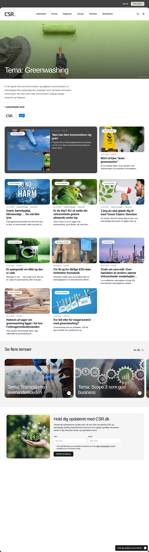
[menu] (143, 14)
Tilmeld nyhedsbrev (63, 454)
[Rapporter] (67, 14)
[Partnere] (93, 14)
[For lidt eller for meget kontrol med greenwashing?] (74, 310)
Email (90, 436)
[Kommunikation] (17, 133)
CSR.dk (53, 94)
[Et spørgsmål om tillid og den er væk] (27, 259)
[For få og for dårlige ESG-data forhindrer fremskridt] (74, 259)
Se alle (139, 350)
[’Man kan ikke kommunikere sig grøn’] (51, 150)
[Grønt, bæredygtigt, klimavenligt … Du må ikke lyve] (27, 202)
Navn (55, 436)
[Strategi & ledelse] (63, 242)
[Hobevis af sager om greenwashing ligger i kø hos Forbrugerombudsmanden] (27, 311)
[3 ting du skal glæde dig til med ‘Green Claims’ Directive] (121, 201)
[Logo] (10, 14)
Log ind (125, 4)
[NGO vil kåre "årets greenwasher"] (121, 148)
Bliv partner (137, 4)
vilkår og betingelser (103, 446)
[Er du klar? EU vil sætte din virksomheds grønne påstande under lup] (74, 202)
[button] (142, 350)
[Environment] (108, 242)
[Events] (54, 14)
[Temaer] (80, 14)
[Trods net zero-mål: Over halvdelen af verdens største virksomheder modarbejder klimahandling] (121, 261)
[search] (138, 14)
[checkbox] (55, 447)
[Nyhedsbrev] (107, 14)
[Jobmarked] (41, 14)
